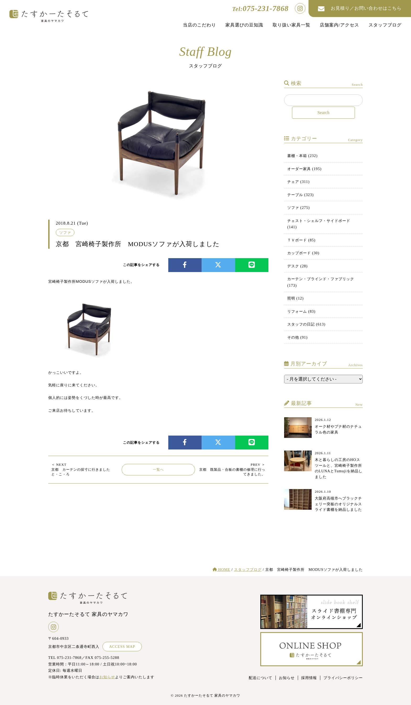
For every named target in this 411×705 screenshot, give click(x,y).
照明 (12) (295, 298)
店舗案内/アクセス (339, 25)
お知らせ (107, 677)
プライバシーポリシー (343, 678)
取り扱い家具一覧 (291, 25)
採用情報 (309, 678)
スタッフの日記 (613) (306, 324)
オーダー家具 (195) (304, 169)
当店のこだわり (199, 25)
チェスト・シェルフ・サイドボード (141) (318, 224)
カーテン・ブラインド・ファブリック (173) (320, 282)
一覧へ (158, 469)
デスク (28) (297, 266)
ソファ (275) (298, 207)
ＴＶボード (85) (301, 240)
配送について (260, 678)
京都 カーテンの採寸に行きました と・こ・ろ (82, 469)
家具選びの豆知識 (244, 25)
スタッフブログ (385, 25)
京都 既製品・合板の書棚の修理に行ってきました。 (232, 469)
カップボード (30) (303, 253)
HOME (221, 569)
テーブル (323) (300, 195)
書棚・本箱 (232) (302, 156)
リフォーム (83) (301, 311)
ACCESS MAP (122, 646)
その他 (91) (297, 337)
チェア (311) (298, 182)
